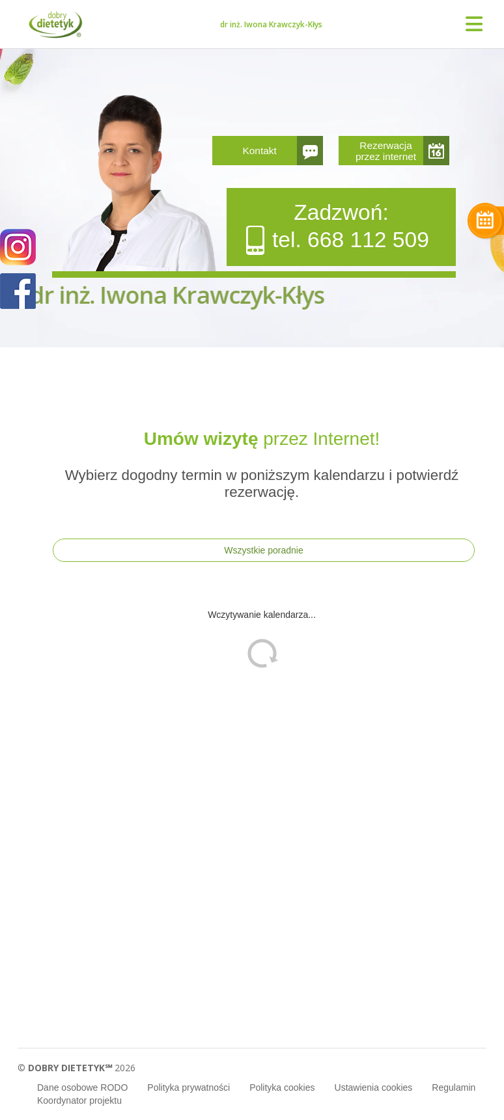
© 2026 (76, 1067)
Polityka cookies (282, 1087)
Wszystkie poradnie (263, 550)
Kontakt (260, 150)
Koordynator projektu (79, 1100)
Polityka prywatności (188, 1087)
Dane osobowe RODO (82, 1087)
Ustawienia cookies (374, 1087)
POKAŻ (18, 291)
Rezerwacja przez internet (386, 151)
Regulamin (453, 1087)
